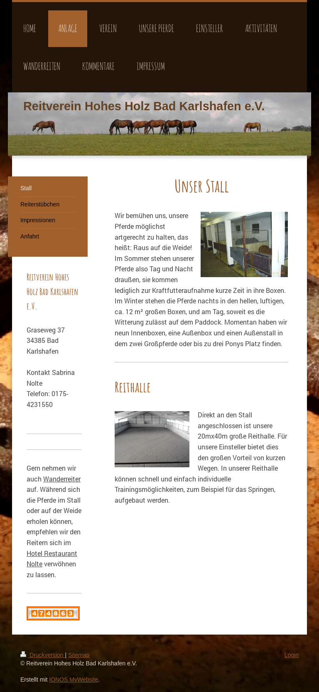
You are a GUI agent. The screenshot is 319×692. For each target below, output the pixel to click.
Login (292, 655)
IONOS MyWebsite (73, 679)
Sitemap (78, 655)
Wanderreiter (62, 478)
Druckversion (42, 655)
